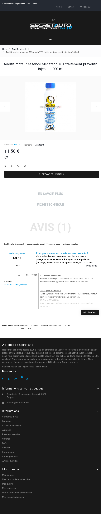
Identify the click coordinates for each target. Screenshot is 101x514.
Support (6, 447)
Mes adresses (9, 488)
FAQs (4, 443)
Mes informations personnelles (17, 492)
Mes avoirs (7, 484)
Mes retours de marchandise (16, 479)
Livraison (6, 421)
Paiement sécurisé (11, 434)
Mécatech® (39, 145)
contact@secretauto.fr (18, 402)
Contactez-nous (10, 416)
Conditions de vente (11, 425)
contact (71, 7)
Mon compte (8, 475)
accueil (60, 7)
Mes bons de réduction (13, 497)
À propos (6, 430)
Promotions (8, 452)
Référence (8, 144)
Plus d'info (91, 265)
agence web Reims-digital (35, 366)
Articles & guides (86, 7)
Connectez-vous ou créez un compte (61, 244)
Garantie (6, 438)
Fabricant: (28, 145)
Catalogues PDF (10, 456)
